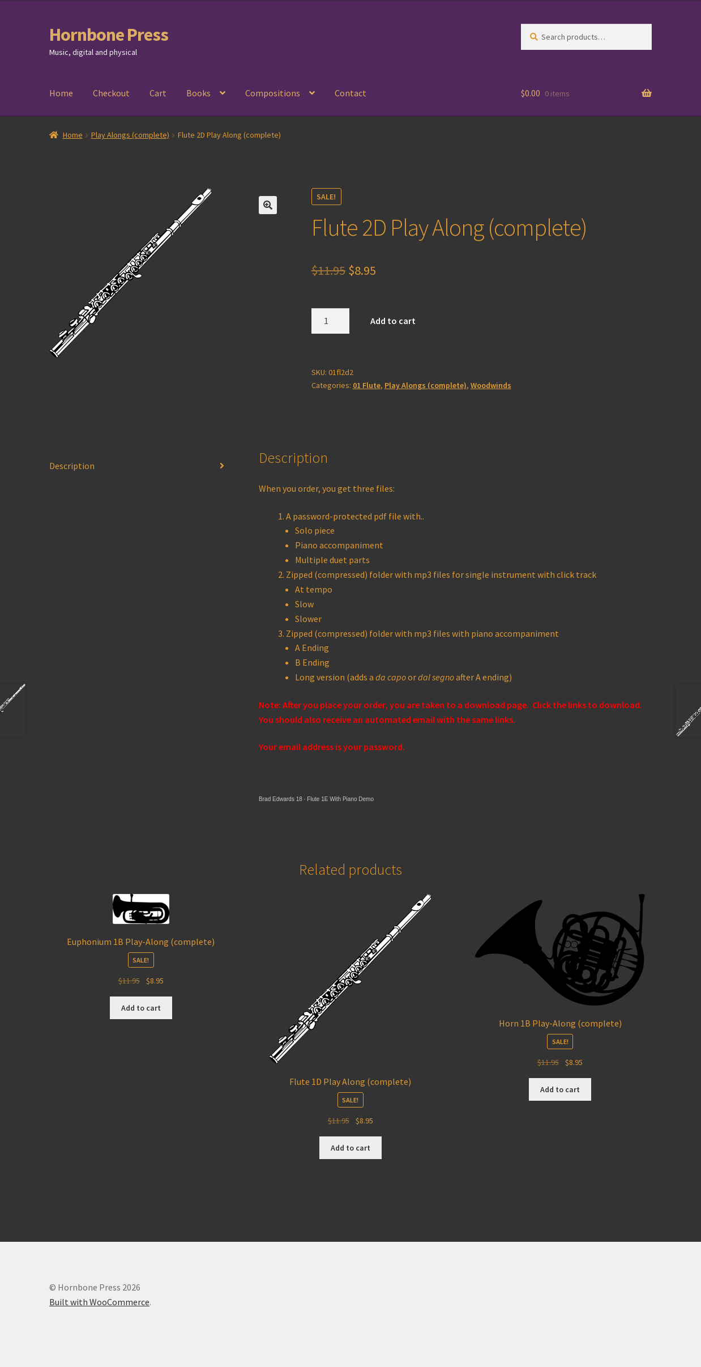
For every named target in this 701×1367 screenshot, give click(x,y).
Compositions (272, 93)
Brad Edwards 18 (280, 799)
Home (61, 93)
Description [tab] (72, 465)
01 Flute (367, 385)
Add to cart (393, 320)
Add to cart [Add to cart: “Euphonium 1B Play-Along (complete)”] (141, 1008)
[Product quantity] (330, 321)
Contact (350, 93)
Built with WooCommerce (99, 1302)
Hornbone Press (108, 34)
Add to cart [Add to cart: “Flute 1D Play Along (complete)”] (350, 1148)
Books (198, 93)
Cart (157, 93)
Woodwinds (491, 385)
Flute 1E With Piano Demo (340, 799)
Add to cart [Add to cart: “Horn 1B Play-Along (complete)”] (560, 1089)
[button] (268, 205)
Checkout (111, 93)
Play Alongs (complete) (130, 135)
